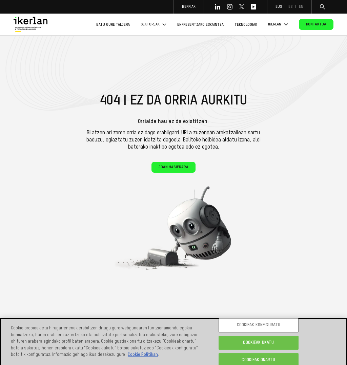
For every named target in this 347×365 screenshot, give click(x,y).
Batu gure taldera (113, 24)
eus (278, 6)
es (290, 6)
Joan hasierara (173, 167)
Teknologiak (245, 24)
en (301, 6)
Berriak (189, 6)
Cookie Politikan (143, 356)
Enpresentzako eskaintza (200, 24)
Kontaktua (316, 24)
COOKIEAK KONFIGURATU (259, 326)
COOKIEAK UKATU (258, 344)
